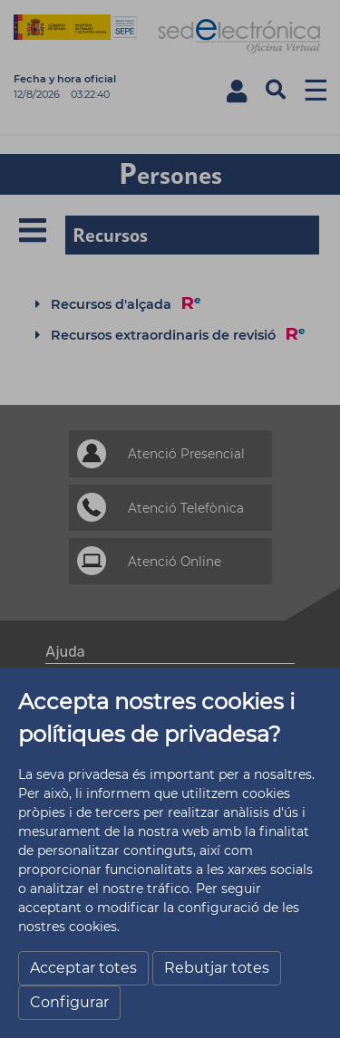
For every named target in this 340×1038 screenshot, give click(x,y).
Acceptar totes (83, 967)
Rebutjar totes (216, 967)
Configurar (69, 1002)
